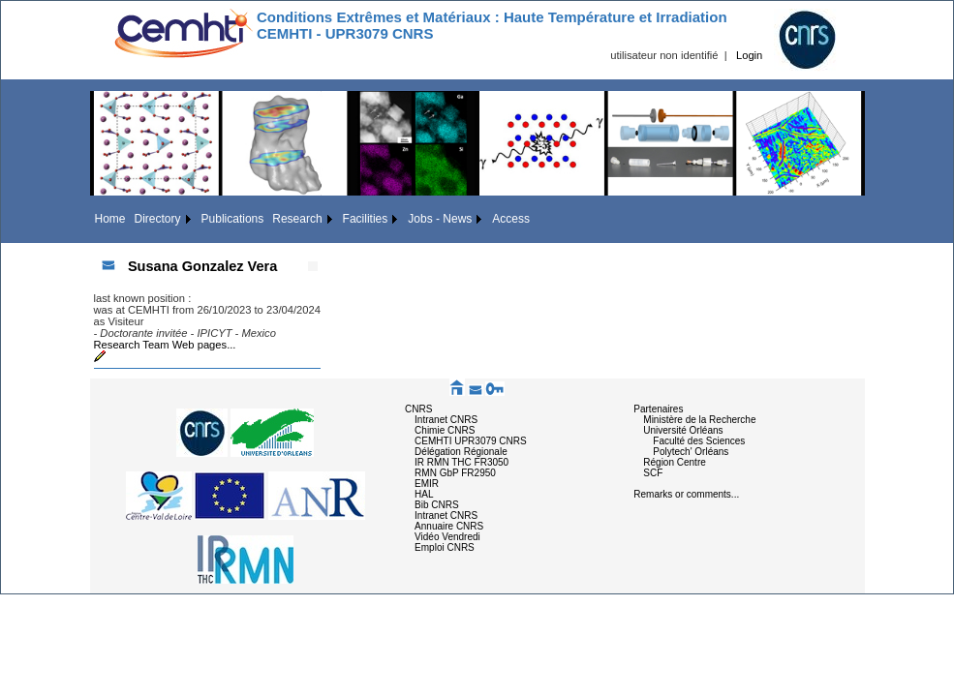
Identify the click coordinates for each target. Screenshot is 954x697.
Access (511, 219)
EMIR (427, 483)
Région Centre (674, 462)
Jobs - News (440, 219)
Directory (158, 219)
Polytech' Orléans (690, 451)
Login (749, 55)
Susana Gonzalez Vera (202, 266)
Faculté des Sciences (699, 441)
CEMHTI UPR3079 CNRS (471, 441)
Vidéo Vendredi (447, 536)
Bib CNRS (437, 505)
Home (110, 219)
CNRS (418, 409)
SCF (652, 473)
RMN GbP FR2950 (455, 473)
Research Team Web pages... (165, 344)
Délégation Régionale (461, 451)
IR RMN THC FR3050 (461, 462)
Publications (232, 219)
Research (297, 219)
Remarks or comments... (686, 494)
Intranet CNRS (446, 419)
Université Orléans (683, 430)
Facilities (365, 219)
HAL (424, 494)
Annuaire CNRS (449, 526)
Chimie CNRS (445, 430)
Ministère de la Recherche (699, 419)
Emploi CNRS (445, 547)
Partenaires (658, 409)
